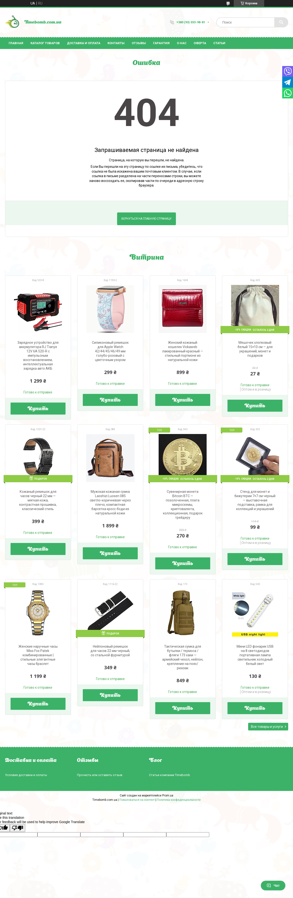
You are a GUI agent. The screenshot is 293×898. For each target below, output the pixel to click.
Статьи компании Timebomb (169, 775)
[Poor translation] (17, 828)
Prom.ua (167, 795)
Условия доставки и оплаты (26, 775)
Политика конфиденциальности (179, 800)
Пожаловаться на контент (137, 800)
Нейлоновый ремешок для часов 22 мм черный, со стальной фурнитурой (110, 651)
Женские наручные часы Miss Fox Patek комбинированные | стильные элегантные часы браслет (38, 655)
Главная (16, 43)
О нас (181, 43)
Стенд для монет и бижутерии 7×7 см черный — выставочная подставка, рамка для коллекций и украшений (254, 500)
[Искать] (281, 22)
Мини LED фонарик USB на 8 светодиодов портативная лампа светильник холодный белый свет (255, 655)
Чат (273, 885)
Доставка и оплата (83, 43)
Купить (38, 409)
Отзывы (139, 43)
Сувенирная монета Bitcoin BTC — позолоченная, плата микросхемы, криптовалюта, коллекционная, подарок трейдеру (183, 504)
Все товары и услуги (267, 727)
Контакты (116, 43)
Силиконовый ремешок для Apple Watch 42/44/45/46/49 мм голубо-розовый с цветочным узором (110, 351)
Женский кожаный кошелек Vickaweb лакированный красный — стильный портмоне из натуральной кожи (182, 351)
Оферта (200, 43)
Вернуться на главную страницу (146, 218)
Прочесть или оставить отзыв (99, 775)
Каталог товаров (45, 43)
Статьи (219, 43)
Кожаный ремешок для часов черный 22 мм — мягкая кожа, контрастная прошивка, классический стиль (38, 500)
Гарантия (161, 43)
